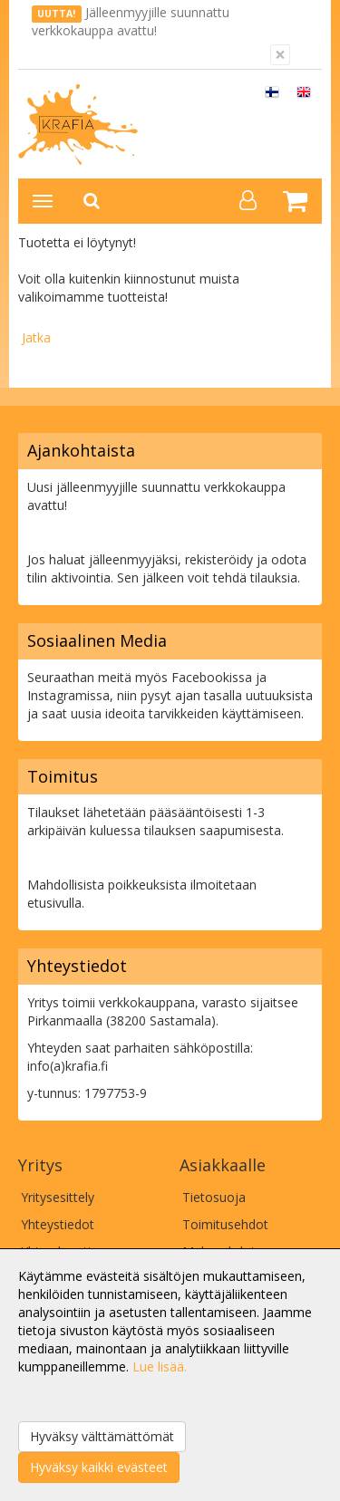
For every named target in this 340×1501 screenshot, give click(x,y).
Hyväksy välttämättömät (102, 1436)
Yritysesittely (57, 1197)
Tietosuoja (214, 1197)
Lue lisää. (159, 1366)
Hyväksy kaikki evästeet (99, 1467)
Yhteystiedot (57, 1224)
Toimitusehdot (225, 1224)
